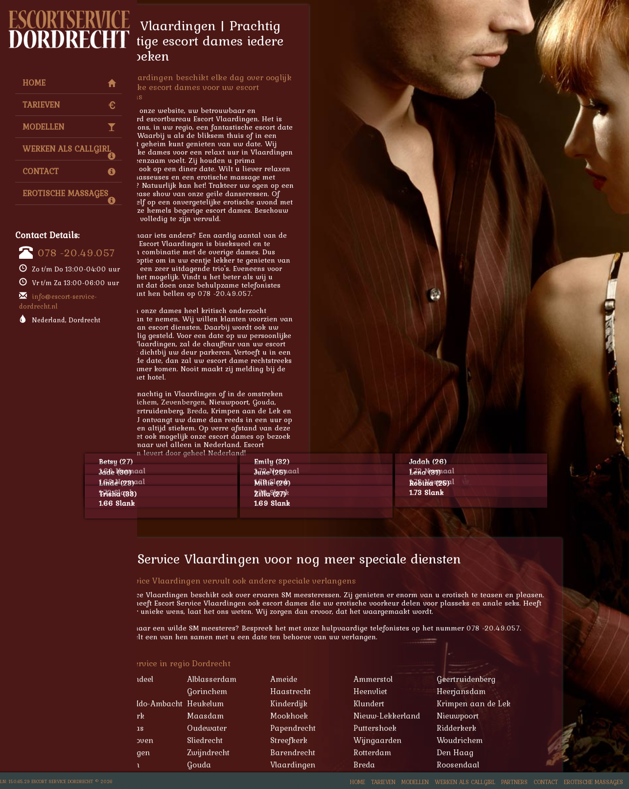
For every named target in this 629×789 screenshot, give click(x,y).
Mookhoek (356, 715)
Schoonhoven (195, 740)
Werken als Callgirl (69, 151)
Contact (69, 171)
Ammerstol (440, 679)
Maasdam (272, 715)
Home (69, 83)
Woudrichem (202, 401)
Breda (264, 410)
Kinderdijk (355, 703)
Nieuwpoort (525, 715)
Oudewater (274, 728)
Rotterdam (439, 752)
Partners (514, 782)
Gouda (331, 401)
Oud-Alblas (191, 728)
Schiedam (189, 764)
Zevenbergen (250, 401)
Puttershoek (442, 728)
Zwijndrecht (275, 752)
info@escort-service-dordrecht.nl (58, 301)
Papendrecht (360, 728)
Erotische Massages (69, 195)
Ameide (350, 679)
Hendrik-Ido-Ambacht (210, 703)
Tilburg (178, 410)
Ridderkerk (523, 728)
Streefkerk (355, 740)
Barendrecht (359, 752)
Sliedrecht (272, 740)
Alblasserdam (278, 679)
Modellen (69, 127)
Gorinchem (274, 691)
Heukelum (272, 703)
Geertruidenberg (533, 679)
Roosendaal (525, 764)
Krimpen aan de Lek (541, 703)
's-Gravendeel (195, 679)
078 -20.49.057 (76, 252)
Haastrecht (357, 691)
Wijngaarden (444, 740)
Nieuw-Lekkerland (453, 715)
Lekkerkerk (191, 715)
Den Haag (522, 752)
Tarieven (69, 105)
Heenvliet (437, 691)
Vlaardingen (359, 764)
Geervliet (187, 691)
